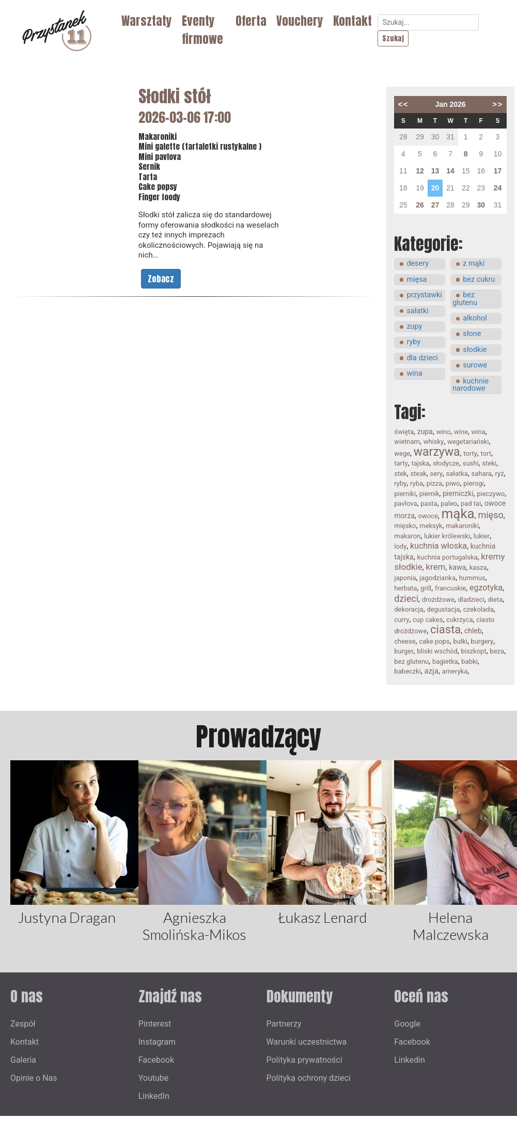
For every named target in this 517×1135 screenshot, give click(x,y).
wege (402, 453)
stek (400, 473)
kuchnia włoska (438, 546)
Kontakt (352, 21)
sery (436, 473)
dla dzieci (421, 358)
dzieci (406, 598)
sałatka (457, 473)
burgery (482, 641)
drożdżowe (438, 599)
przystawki (424, 295)
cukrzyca (459, 620)
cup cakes (428, 620)
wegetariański (468, 441)
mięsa (416, 279)
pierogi (473, 483)
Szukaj (393, 38)
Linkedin (409, 1060)
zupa (425, 431)
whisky (434, 441)
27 (435, 205)
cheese (404, 641)
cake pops (434, 641)
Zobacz (161, 279)
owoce (428, 516)
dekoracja (408, 609)
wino (443, 432)
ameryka (455, 671)
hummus (472, 578)
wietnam (407, 441)
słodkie (475, 349)
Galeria (23, 1060)
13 (435, 171)
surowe (475, 365)
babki (469, 661)
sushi (471, 463)
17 (498, 171)
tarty (401, 463)
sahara (482, 473)
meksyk (430, 526)
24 (498, 188)
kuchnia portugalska (447, 557)
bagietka (445, 661)
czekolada (478, 609)
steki (489, 463)
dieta (495, 599)
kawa (457, 567)
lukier (482, 536)
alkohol (475, 318)
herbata (405, 588)
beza (497, 651)
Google (407, 1024)
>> (497, 104)
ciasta (445, 629)
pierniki (405, 494)
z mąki (473, 263)
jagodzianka (437, 578)
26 (420, 205)
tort (486, 453)
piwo (453, 483)
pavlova (405, 503)
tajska (420, 463)
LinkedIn (153, 1096)
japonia (405, 578)
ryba (416, 483)
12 (420, 171)
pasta (428, 503)
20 (435, 188)
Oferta (251, 21)
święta (404, 432)
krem (435, 567)
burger (403, 651)
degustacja (443, 609)
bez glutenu (464, 299)
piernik (429, 494)
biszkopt (473, 651)
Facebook (156, 1060)
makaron (407, 536)
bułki (460, 641)
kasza (478, 567)
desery (417, 263)
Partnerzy (284, 1024)
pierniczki (458, 493)
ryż (499, 473)
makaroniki (462, 526)
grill (425, 588)
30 (481, 205)
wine (461, 432)
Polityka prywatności (304, 1060)
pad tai (471, 503)
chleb (473, 631)
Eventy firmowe (202, 30)
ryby (413, 342)
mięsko (405, 526)
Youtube (153, 1078)
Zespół (23, 1024)
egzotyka (486, 588)
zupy (414, 326)
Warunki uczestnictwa (307, 1042)
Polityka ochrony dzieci (309, 1078)
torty (470, 453)
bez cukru (479, 279)
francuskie (450, 588)
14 (450, 171)
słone (472, 333)
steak (418, 473)
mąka (458, 513)
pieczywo (491, 494)
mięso (490, 514)
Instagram (157, 1042)
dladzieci (471, 599)
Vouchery (299, 21)
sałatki (417, 311)
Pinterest (154, 1024)
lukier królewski (447, 536)
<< (403, 104)
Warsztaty (146, 21)
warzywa (437, 452)
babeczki (407, 671)
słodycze (446, 463)
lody (400, 546)
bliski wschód (437, 651)
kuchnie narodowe (470, 385)
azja (431, 671)
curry (401, 620)
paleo (449, 503)
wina (414, 373)
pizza (434, 483)
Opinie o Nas (33, 1078)
